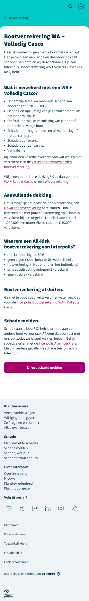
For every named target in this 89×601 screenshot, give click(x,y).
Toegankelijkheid (15, 543)
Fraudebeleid (13, 553)
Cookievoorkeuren (16, 562)
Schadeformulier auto (21, 458)
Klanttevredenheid (18, 483)
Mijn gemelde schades (21, 443)
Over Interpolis (15, 473)
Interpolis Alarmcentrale (57, 343)
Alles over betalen (18, 427)
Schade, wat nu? (16, 453)
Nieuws (9, 478)
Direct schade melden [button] (44, 367)
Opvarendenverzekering (22, 208)
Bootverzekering (18, 18)
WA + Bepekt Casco (18, 181)
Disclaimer (11, 525)
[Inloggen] (81, 6)
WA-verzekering (57, 181)
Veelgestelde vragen (19, 412)
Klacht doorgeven (17, 488)
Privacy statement (16, 534)
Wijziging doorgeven (19, 417)
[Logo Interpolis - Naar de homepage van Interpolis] (25, 6)
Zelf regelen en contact (21, 422)
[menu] (8, 6)
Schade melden (16, 448)
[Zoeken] (70, 6)
